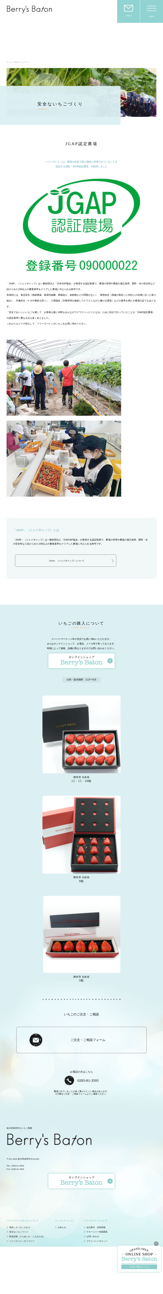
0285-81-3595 (88, 1052)
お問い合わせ (92, 1208)
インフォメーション (64, 1193)
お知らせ (62, 1199)
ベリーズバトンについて (95, 1193)
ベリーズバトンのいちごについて (22, 1193)
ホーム (9, 34)
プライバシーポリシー (97, 1213)
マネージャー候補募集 (97, 1204)
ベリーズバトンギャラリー (22, 1213)
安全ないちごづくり (18, 1204)
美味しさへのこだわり (19, 1199)
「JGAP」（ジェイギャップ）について (65, 533)
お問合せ (128, 16)
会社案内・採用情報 (95, 1199)
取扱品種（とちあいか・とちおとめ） (27, 1208)
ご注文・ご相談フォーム (87, 1012)
